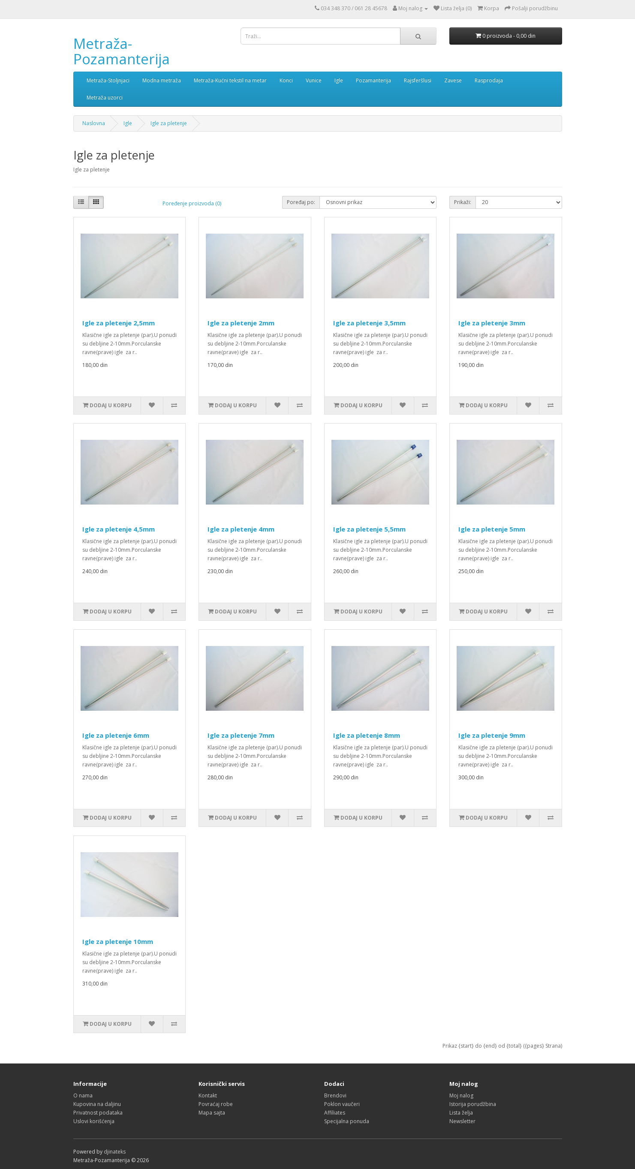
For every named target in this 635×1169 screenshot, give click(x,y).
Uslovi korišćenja (93, 1121)
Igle (338, 80)
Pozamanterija (373, 80)
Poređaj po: (301, 202)
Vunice (314, 80)
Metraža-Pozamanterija (121, 51)
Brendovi (335, 1095)
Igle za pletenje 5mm (491, 529)
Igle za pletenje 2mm (241, 323)
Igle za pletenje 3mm (491, 323)
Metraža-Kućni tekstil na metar (230, 80)
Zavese (453, 80)
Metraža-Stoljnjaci (108, 80)
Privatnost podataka (98, 1112)
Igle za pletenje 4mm (241, 529)
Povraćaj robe (216, 1104)
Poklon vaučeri (342, 1104)
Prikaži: (462, 202)
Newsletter (462, 1121)
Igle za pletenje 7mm (241, 735)
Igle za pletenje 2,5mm (118, 323)
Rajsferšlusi (417, 80)
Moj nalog (461, 1095)
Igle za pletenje (168, 123)
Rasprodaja (489, 80)
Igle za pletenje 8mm (366, 735)
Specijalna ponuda (346, 1121)
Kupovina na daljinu (97, 1104)
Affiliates (334, 1112)
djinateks (115, 1151)
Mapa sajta (212, 1112)
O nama (83, 1095)
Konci (286, 80)
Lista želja (461, 1112)
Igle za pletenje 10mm (117, 941)
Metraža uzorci (105, 97)
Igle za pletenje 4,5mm (118, 529)
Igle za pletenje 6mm (115, 735)
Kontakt (208, 1095)
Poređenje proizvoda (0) (192, 203)
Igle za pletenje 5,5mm (369, 529)
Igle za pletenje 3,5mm (369, 323)
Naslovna (93, 123)
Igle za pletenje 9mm (491, 735)
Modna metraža (161, 80)
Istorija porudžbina (472, 1104)
